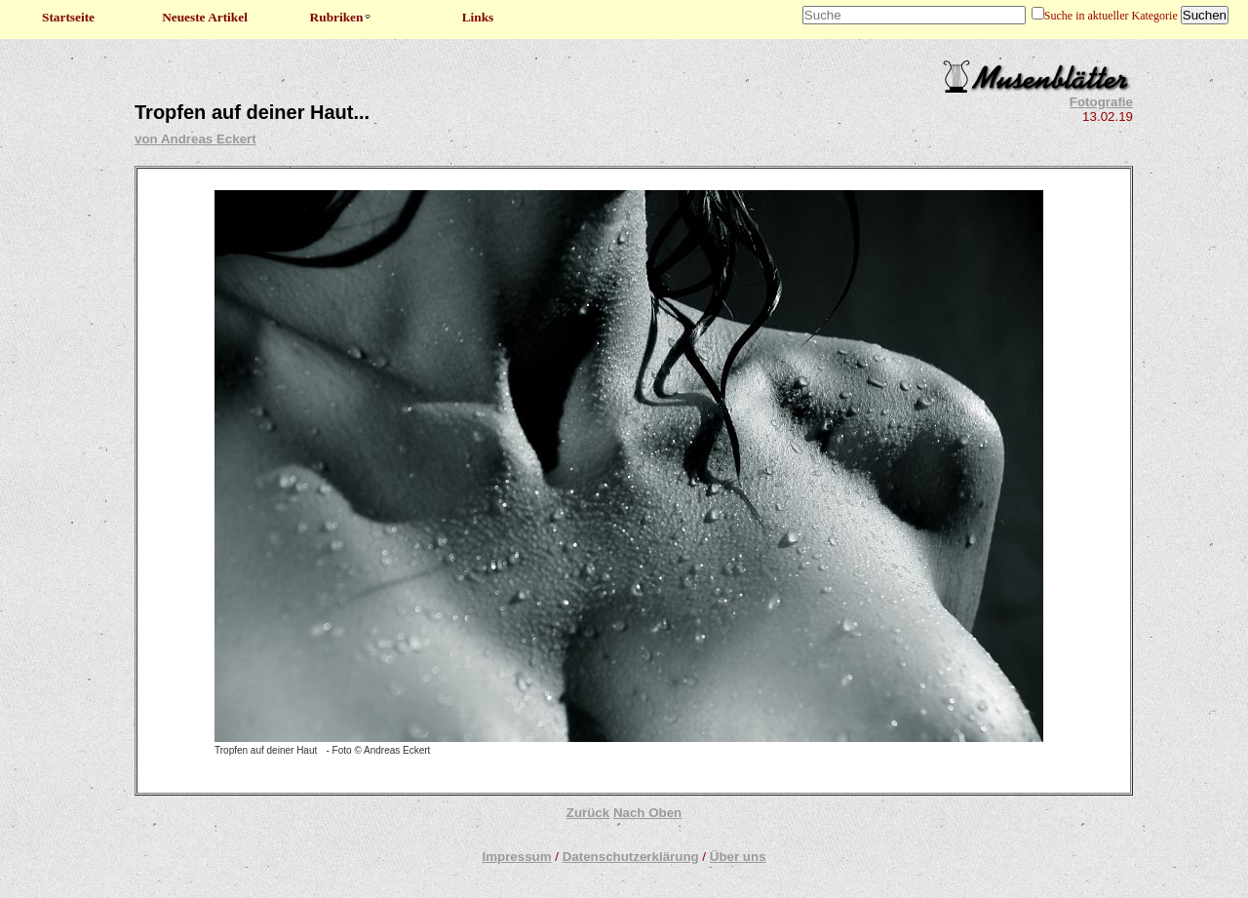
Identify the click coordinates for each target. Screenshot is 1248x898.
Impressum (516, 856)
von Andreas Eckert (195, 139)
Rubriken (341, 17)
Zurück (587, 812)
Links (478, 17)
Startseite (68, 17)
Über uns (738, 856)
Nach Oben (647, 812)
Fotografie (1101, 102)
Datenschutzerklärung (631, 856)
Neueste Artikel (205, 17)
